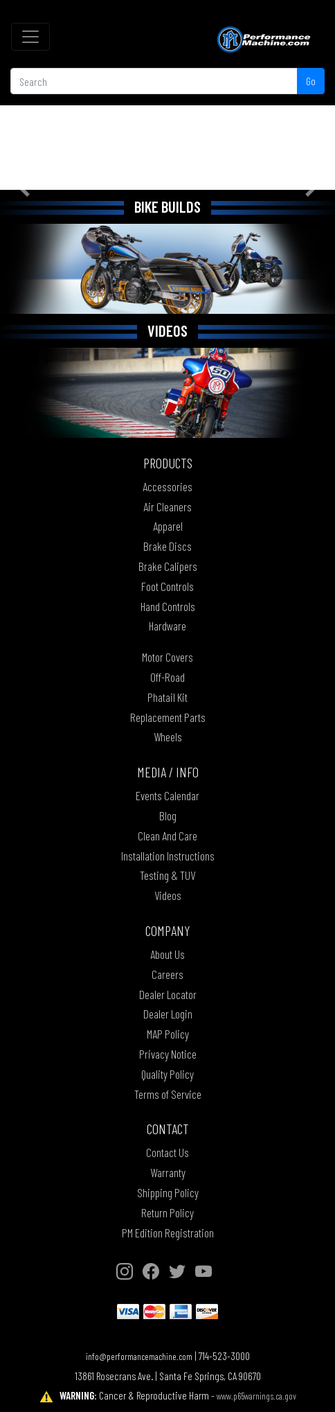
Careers (167, 974)
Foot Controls (167, 586)
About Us (167, 954)
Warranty (167, 1172)
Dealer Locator (168, 994)
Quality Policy (167, 1074)
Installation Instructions (168, 856)
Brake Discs (167, 546)
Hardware (167, 626)
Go (311, 80)
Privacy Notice (168, 1054)
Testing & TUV (167, 875)
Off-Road (167, 677)
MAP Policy (168, 1034)
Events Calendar (167, 795)
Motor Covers (167, 657)
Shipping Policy (168, 1192)
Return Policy (167, 1212)
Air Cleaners (167, 506)
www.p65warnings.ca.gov (256, 1396)
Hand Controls (168, 606)
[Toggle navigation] (30, 37)
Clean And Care (167, 835)
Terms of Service (167, 1094)
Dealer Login (167, 1014)
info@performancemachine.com (139, 1356)
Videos (167, 895)
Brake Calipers (167, 566)
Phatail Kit (167, 697)
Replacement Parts (168, 717)
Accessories (167, 486)
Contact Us (167, 1152)
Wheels (168, 736)
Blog (167, 815)
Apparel (168, 526)
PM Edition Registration (168, 1232)
